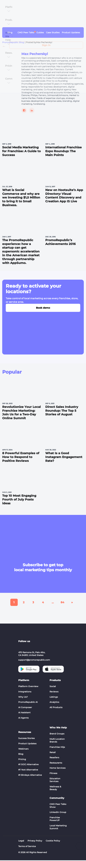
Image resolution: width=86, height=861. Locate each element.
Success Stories (26, 739)
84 (62, 603)
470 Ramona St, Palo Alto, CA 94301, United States (31, 654)
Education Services (55, 780)
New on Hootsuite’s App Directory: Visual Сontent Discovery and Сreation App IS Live (64, 195)
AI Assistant (24, 713)
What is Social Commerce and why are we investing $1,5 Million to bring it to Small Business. (21, 197)
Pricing (22, 760)
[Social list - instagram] (34, 647)
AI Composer (25, 708)
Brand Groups (57, 734)
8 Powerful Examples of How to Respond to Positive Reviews (20, 457)
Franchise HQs (57, 747)
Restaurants (56, 763)
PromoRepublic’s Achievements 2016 (60, 242)
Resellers (54, 758)
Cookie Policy (53, 841)
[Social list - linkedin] (20, 647)
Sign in (46, 45)
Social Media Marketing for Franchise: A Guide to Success (21, 151)
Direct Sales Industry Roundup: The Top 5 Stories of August (61, 411)
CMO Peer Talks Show (58, 806)
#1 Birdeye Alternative (30, 775)
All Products (56, 708)
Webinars (23, 749)
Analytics (54, 702)
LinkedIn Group (58, 813)
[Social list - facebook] (49, 647)
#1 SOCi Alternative (28, 765)
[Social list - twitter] (42, 647)
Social (53, 687)
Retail (53, 753)
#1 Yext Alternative (28, 770)
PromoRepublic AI (28, 702)
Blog (20, 754)
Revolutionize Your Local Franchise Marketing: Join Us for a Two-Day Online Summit (21, 413)
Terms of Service (27, 847)
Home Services (57, 768)
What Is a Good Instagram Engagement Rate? (63, 457)
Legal (21, 841)
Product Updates (27, 744)
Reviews (54, 692)
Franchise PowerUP (55, 819)
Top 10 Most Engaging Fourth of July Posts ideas (19, 500)
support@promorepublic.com (34, 660)
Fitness (53, 773)
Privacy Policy (35, 841)
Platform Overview (28, 687)
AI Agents (23, 718)
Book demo (43, 308)
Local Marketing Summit (58, 827)
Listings (54, 697)
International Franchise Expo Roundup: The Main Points (63, 151)
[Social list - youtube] (27, 647)
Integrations (24, 692)
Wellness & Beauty (55, 788)
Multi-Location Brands (57, 741)
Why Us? (23, 697)
